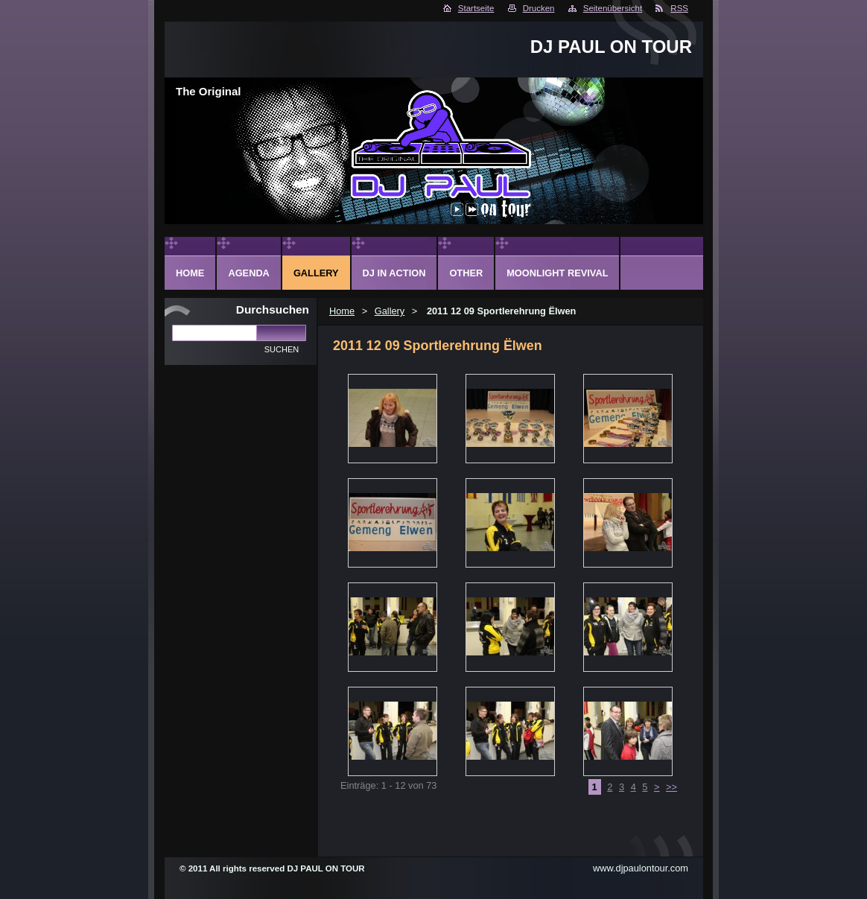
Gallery (390, 311)
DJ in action (394, 273)
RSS (679, 8)
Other (466, 273)
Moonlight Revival (557, 273)
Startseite (476, 8)
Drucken (539, 8)
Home (342, 311)
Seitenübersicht (612, 8)
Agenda (248, 273)
